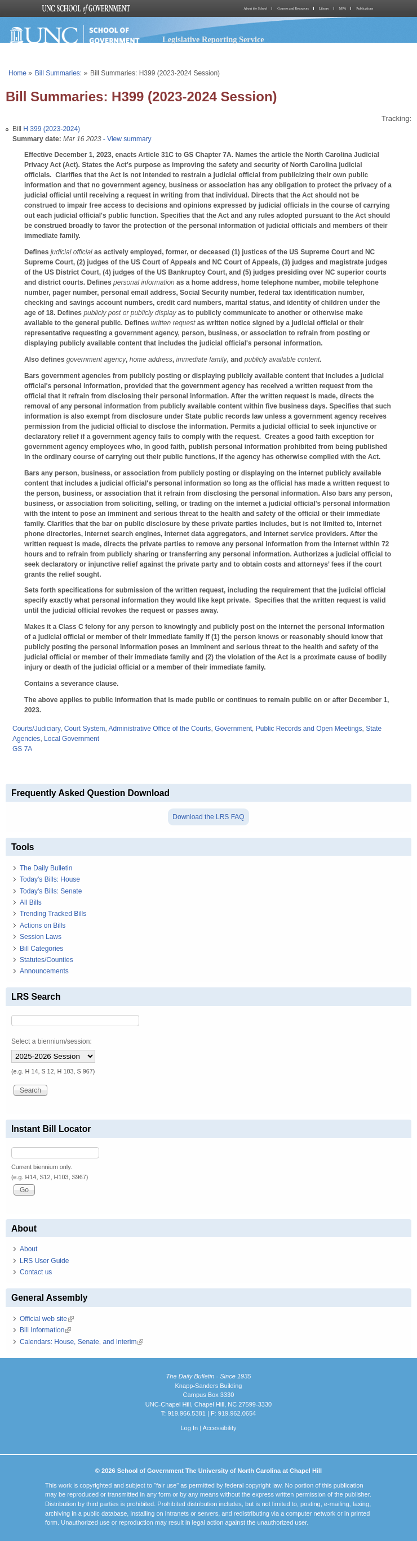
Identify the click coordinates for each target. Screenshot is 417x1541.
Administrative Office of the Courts (160, 729)
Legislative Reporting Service (213, 39)
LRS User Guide (44, 1261)
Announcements (44, 971)
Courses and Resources (293, 8)
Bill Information (45, 1330)
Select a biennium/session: (51, 1041)
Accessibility (219, 1428)
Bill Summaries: (58, 73)
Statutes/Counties (46, 960)
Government (233, 729)
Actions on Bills (42, 925)
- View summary (126, 139)
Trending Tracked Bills (53, 914)
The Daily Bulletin (46, 868)
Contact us (36, 1272)
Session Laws (40, 937)
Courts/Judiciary (36, 729)
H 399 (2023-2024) (51, 129)
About (28, 1249)
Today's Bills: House (50, 879)
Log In (189, 1428)
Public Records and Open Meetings (309, 729)
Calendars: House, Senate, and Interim (81, 1342)
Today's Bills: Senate (51, 891)
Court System (84, 729)
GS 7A (22, 749)
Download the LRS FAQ (208, 817)
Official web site (47, 1319)
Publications (364, 8)
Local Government (71, 739)
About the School (255, 8)
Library (324, 8)
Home (17, 73)
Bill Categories (41, 949)
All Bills (31, 902)
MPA (342, 8)
